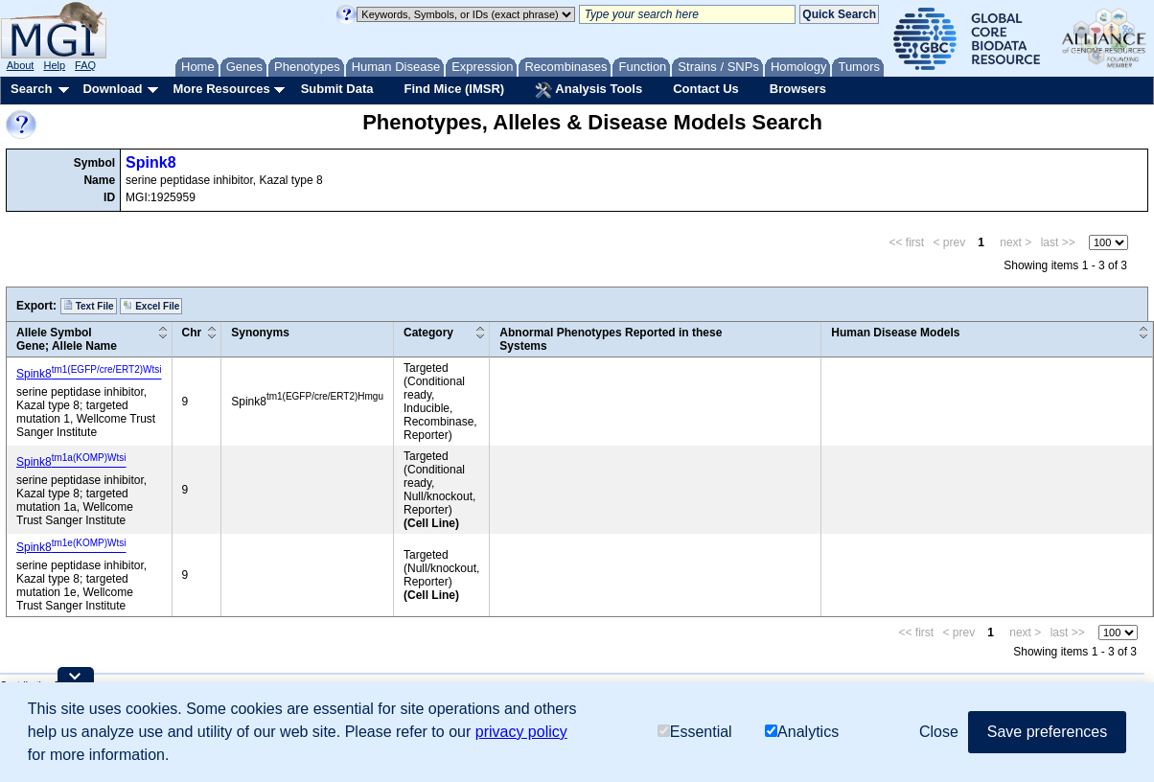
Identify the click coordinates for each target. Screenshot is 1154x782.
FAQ (85, 65)
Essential (695, 732)
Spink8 (150, 162)
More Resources (221, 88)
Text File (88, 305)
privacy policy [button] (521, 732)
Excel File (151, 305)
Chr (192, 332)
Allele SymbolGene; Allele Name (66, 339)
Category (428, 332)
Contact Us (706, 88)
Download (112, 88)
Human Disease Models (895, 332)
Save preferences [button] (1047, 732)
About (21, 65)
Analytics (802, 732)
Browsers (798, 88)
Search (31, 88)
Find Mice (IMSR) (454, 88)
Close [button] (938, 732)
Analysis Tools (588, 90)
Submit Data (337, 88)
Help (54, 65)
